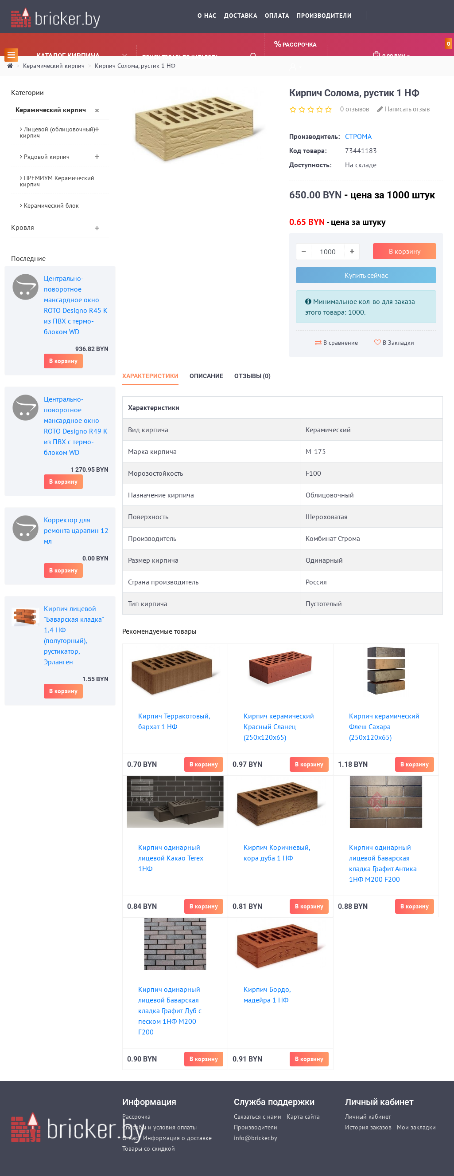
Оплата (277, 16)
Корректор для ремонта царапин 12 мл (76, 530)
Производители (324, 16)
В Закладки (394, 343)
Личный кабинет (368, 1117)
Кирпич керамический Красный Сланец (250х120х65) (279, 726)
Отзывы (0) (252, 375)
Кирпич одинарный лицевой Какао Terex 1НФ (170, 858)
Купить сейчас (366, 275)
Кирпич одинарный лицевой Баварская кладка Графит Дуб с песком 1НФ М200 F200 (170, 1010)
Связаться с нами (257, 1117)
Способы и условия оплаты (159, 1127)
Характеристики (150, 375)
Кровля (22, 227)
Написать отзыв (403, 109)
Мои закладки (416, 1127)
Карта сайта (303, 1117)
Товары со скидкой (148, 1148)
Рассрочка (136, 1117)
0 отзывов (354, 109)
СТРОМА (358, 136)
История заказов (368, 1127)
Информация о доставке (177, 1138)
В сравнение (336, 343)
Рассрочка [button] (295, 44)
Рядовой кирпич (45, 157)
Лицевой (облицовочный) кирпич (57, 132)
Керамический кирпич (51, 109)
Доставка (240, 16)
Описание (206, 375)
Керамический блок (49, 205)
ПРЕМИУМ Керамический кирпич (57, 181)
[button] (295, 67)
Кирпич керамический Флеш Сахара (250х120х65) (384, 726)
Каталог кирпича (66, 55)
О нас (207, 16)
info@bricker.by (255, 1138)
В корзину (63, 361)
